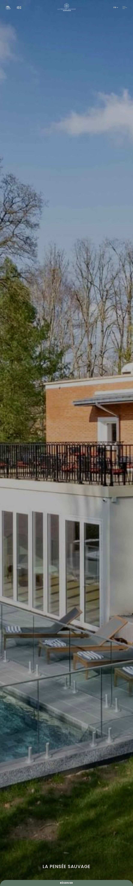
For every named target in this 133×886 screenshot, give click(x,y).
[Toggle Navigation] (124, 7)
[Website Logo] (66, 7)
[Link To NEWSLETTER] (20, 7)
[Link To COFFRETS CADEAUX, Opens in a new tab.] (9, 7)
